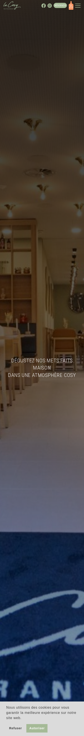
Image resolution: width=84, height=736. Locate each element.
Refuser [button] (15, 728)
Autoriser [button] (37, 728)
